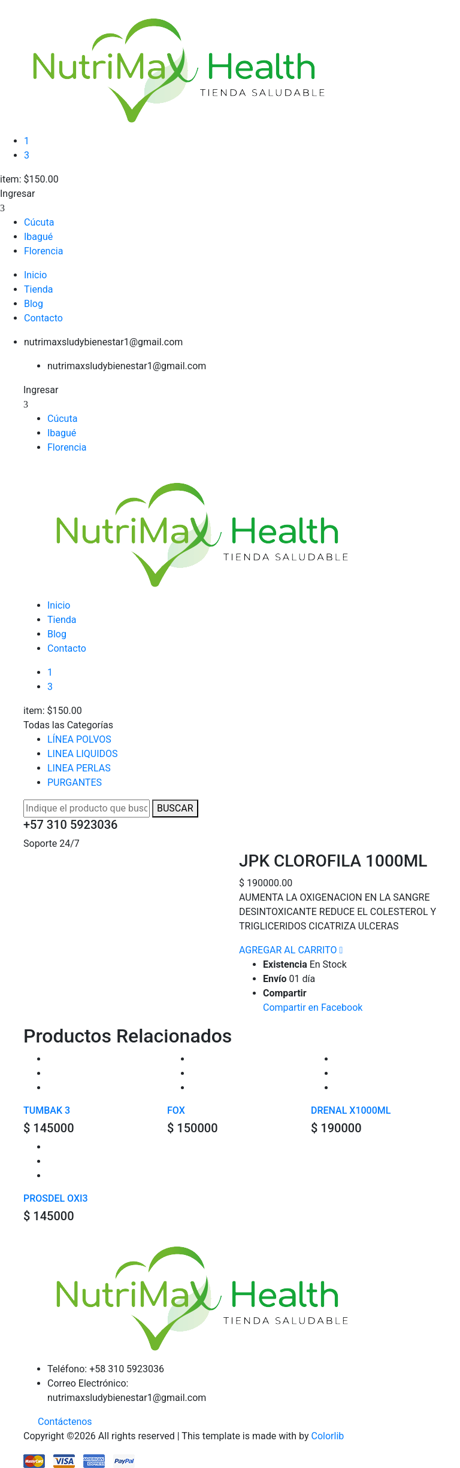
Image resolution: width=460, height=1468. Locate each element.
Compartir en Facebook (312, 1007)
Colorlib (327, 1436)
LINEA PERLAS (79, 768)
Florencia (43, 251)
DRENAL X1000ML (351, 1110)
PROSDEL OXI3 (55, 1198)
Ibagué (38, 236)
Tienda (38, 289)
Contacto (43, 318)
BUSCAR (175, 808)
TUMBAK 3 (46, 1110)
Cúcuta (39, 222)
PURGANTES (74, 782)
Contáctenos (65, 1421)
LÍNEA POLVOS (79, 739)
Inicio (35, 275)
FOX (176, 1110)
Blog (33, 303)
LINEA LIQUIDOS (82, 753)
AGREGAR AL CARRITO (288, 950)
